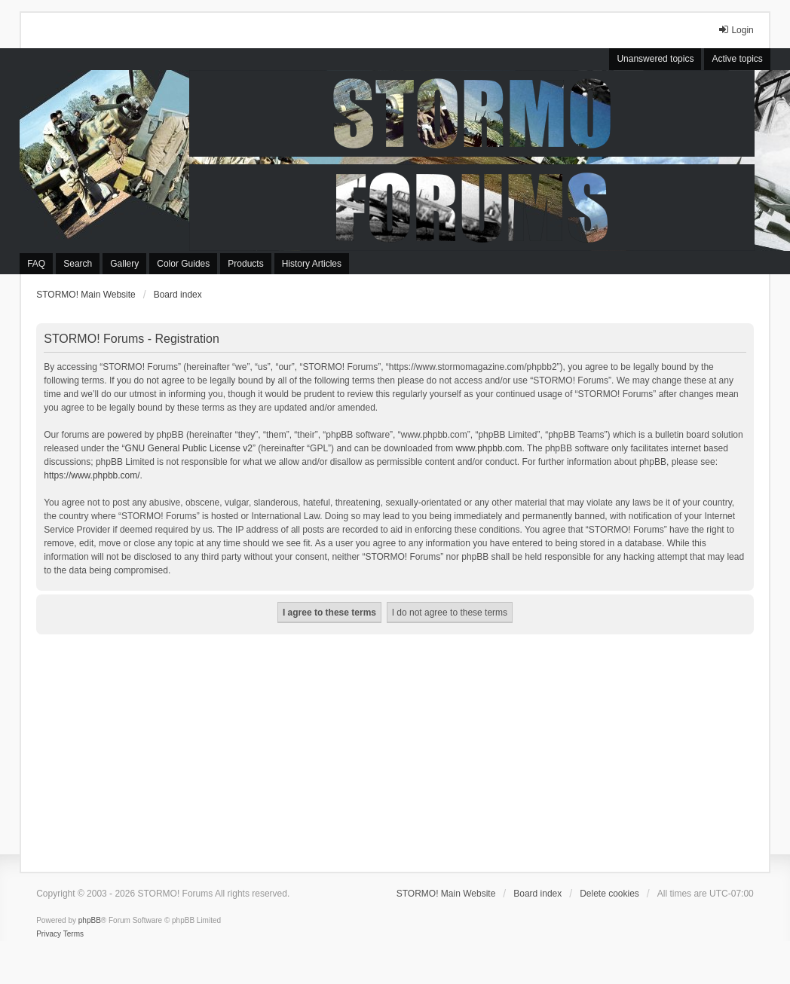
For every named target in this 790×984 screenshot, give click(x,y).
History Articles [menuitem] (311, 263)
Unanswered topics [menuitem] (655, 58)
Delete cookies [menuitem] (609, 893)
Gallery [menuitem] (124, 263)
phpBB (89, 920)
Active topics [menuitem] (737, 58)
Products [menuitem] (245, 263)
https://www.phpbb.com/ (91, 475)
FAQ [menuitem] (36, 263)
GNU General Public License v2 (189, 448)
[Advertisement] (395, 747)
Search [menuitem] (77, 263)
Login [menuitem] (735, 29)
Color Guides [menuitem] (183, 263)
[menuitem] (48, 934)
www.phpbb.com (489, 448)
